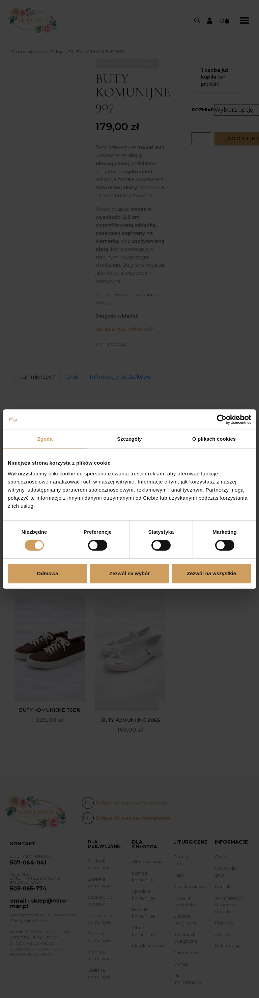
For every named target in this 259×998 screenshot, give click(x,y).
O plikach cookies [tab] (214, 439)
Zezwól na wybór (129, 573)
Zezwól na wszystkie (211, 573)
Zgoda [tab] (45, 439)
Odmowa (47, 573)
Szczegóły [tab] (129, 439)
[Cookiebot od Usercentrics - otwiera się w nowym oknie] (221, 419)
